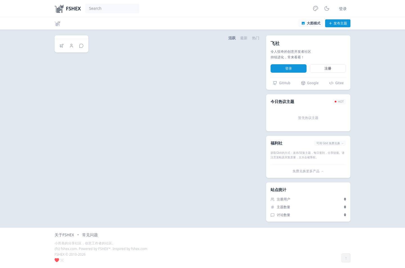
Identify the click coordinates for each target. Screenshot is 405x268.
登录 (343, 8)
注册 (328, 68)
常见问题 (90, 234)
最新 (244, 37)
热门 (255, 37)
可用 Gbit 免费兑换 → (330, 143)
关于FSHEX (64, 234)
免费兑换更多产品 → (308, 171)
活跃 (232, 37)
